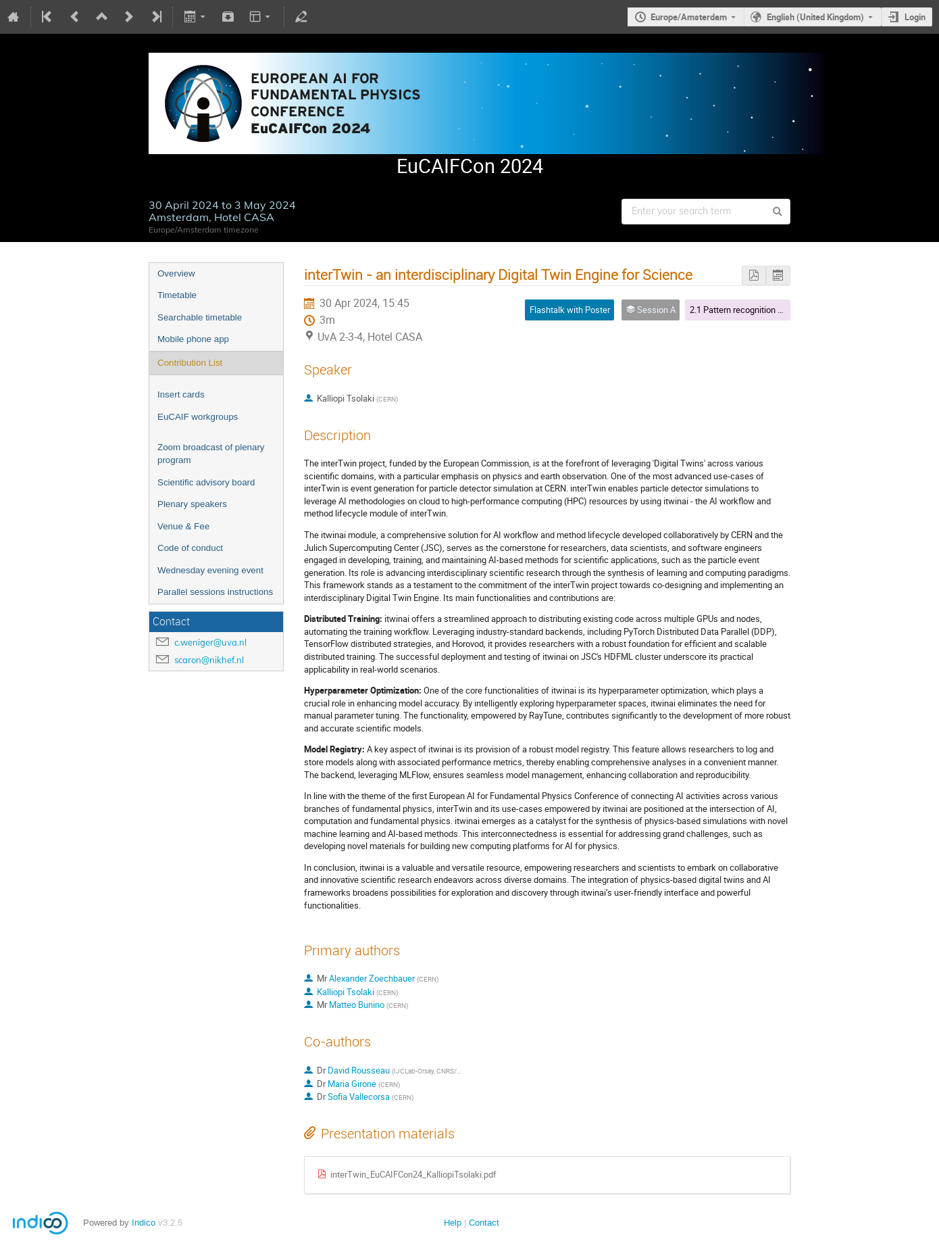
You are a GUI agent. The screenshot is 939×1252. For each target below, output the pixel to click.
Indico (143, 1222)
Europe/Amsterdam (689, 17)
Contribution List (189, 363)
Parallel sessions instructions (215, 592)
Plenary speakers (192, 504)
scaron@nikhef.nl (209, 659)
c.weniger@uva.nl (210, 642)
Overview (176, 273)
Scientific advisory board (206, 482)
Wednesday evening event (210, 570)
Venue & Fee (183, 526)
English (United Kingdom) (815, 17)
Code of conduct (190, 548)
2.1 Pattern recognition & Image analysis (766, 310)
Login (915, 17)
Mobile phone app (193, 339)
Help (452, 1222)
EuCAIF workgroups (197, 417)
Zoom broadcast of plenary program (211, 453)
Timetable (177, 295)
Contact (484, 1222)
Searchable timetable (199, 317)
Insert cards (181, 394)
